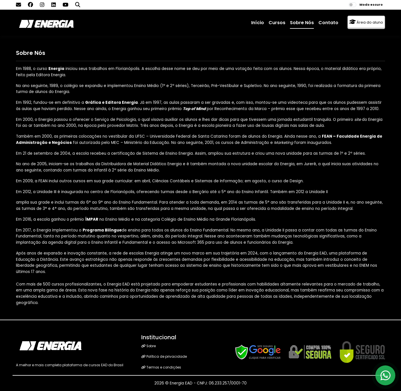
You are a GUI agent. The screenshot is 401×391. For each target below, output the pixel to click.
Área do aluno (366, 22)
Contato (328, 22)
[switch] (352, 4)
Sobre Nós (302, 22)
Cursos (277, 22)
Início (257, 22)
